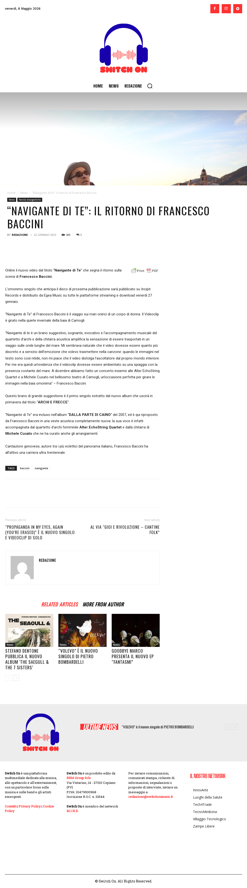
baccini (24, 468)
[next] (235, 727)
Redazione (20, 235)
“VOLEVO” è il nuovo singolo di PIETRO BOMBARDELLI (78, 656)
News (24, 193)
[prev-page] (8, 678)
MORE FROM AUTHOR (103, 604)
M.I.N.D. (72, 811)
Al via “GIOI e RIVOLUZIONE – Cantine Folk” (125, 529)
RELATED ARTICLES (59, 604)
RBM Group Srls (79, 778)
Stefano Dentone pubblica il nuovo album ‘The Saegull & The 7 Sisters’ (27, 659)
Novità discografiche (30, 199)
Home (11, 193)
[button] (150, 86)
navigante (41, 468)
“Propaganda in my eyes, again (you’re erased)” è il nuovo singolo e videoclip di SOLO (40, 532)
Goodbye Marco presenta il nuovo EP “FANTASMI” (133, 656)
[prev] (227, 727)
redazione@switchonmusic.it (150, 796)
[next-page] (16, 678)
